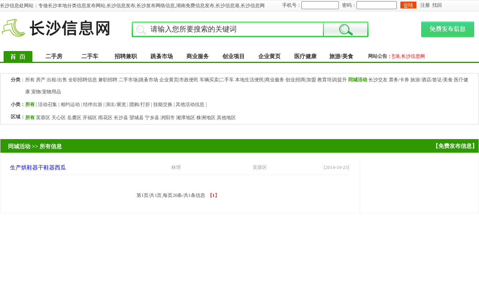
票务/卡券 (399, 80)
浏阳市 (167, 117)
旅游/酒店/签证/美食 (431, 80)
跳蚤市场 (161, 56)
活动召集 (47, 104)
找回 (437, 5)
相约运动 (70, 104)
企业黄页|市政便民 (178, 80)
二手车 (89, 56)
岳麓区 (74, 117)
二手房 (54, 56)
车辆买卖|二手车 (217, 80)
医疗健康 (305, 56)
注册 (425, 5)
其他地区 (226, 117)
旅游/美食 (341, 56)
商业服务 (197, 56)
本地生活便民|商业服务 (259, 80)
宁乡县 (152, 117)
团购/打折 (139, 104)
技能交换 (162, 104)
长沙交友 (378, 80)
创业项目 (233, 56)
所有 (30, 80)
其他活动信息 (190, 104)
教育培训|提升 (332, 80)
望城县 (136, 117)
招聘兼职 (126, 56)
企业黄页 (269, 56)
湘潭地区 (185, 117)
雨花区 (105, 117)
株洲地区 (206, 117)
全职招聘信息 (82, 80)
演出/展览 (115, 104)
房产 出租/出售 (51, 80)
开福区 (90, 117)
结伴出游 (92, 104)
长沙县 (121, 117)
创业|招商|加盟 (300, 80)
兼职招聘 (107, 80)
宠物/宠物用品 (46, 91)
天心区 (58, 117)
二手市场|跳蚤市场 (138, 80)
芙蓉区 (43, 117)
